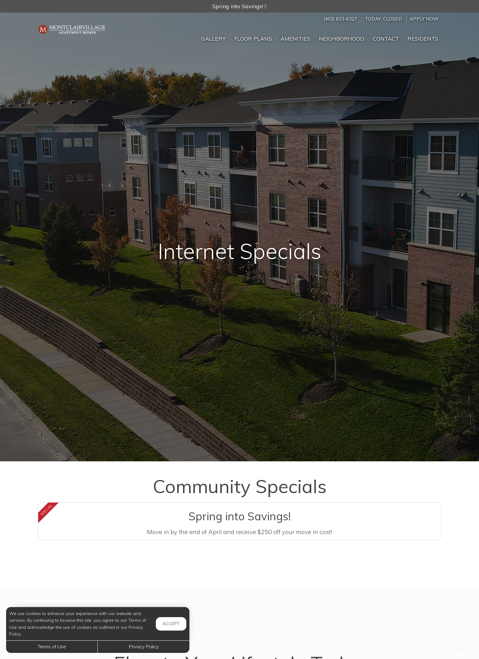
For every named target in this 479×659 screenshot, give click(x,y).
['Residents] (423, 36)
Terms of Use (52, 646)
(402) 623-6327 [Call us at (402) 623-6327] (340, 19)
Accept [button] (171, 623)
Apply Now (424, 19)
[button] (239, 6)
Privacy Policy (144, 646)
